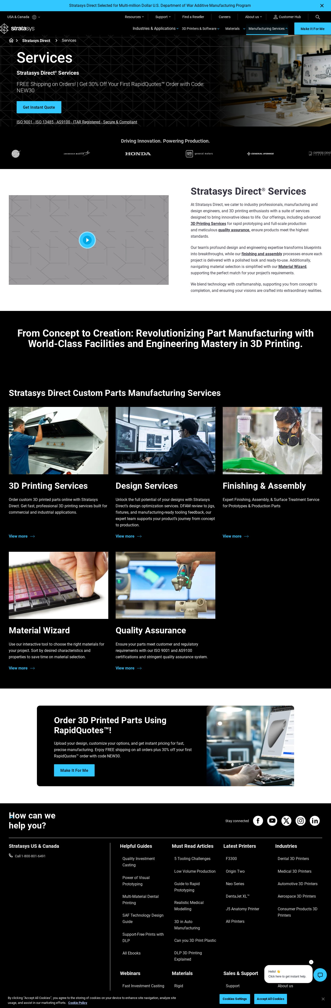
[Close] (322, 5)
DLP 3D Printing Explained (191, 906)
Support (161, 17)
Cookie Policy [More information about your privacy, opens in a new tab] (77, 1003)
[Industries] (298, 855)
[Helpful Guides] (143, 855)
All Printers (231, 899)
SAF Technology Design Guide (142, 885)
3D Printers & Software (199, 32)
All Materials (181, 949)
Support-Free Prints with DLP (142, 892)
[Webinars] (143, 919)
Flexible (177, 935)
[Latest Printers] (246, 855)
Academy (282, 956)
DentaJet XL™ (233, 885)
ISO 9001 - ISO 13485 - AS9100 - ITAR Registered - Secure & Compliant (77, 129)
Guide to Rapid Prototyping (192, 878)
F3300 (228, 863)
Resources (133, 17)
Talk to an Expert (236, 949)
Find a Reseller (193, 17)
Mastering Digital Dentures (140, 956)
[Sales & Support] (246, 919)
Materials (232, 32)
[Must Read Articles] (195, 855)
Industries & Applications (154, 32)
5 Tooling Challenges (187, 863)
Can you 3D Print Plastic (190, 899)
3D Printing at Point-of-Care (141, 949)
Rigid (175, 927)
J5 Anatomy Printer (238, 892)
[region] (165, 999)
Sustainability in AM (135, 942)
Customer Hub (287, 17)
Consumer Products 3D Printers (292, 895)
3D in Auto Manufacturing (191, 892)
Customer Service (236, 963)
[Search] (318, 16)
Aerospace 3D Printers (292, 885)
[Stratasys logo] (19, 32)
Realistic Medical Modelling (192, 885)
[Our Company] (298, 919)
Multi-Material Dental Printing (142, 878)
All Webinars (129, 963)
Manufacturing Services (267, 32)
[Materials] (195, 919)
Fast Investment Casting (138, 927)
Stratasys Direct (36, 47)
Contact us (283, 935)
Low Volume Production (190, 870)
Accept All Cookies (270, 999)
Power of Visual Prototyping (141, 870)
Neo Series (231, 878)
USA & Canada (23, 17)
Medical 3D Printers (290, 870)
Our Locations (286, 942)
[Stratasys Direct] (56, 47)
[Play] (89, 247)
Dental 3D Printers (289, 863)
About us (252, 17)
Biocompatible (183, 942)
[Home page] (10, 48)
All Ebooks (128, 899)
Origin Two (231, 870)
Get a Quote (232, 942)
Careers (225, 17)
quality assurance (233, 237)
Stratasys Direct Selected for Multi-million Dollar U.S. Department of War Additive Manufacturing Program (160, 5)
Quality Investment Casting (140, 863)
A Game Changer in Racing (140, 935)
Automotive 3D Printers (292, 878)
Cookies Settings (235, 999)
